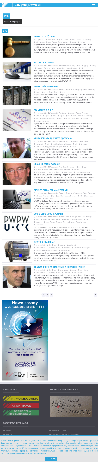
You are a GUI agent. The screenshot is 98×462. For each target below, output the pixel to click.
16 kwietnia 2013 (40, 167)
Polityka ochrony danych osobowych (65, 434)
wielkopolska (67, 172)
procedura (85, 118)
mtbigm (62, 113)
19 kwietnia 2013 (40, 113)
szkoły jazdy (64, 141)
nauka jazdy (39, 144)
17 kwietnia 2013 (40, 141)
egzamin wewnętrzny (47, 118)
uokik (59, 222)
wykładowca (39, 147)
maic (42, 42)
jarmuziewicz (83, 270)
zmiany (93, 65)
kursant (37, 250)
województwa (64, 250)
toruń (62, 92)
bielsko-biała (48, 198)
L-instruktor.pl (10, 21)
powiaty (81, 42)
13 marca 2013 (39, 245)
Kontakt (7, 430)
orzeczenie (76, 248)
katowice (39, 68)
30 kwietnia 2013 (40, 65)
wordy (67, 169)
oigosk (46, 116)
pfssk (53, 116)
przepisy (37, 116)
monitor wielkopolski (82, 172)
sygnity (85, 65)
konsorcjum (88, 196)
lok (68, 116)
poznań (37, 169)
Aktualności (51, 39)
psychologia (71, 245)
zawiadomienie (69, 222)
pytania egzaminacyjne (53, 147)
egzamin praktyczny (41, 121)
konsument (38, 225)
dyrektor (37, 198)
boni (48, 42)
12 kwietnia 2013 (40, 217)
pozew (73, 42)
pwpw (47, 68)
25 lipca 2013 (39, 39)
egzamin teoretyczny (71, 118)
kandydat (86, 248)
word (62, 89)
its (78, 65)
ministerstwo (63, 270)
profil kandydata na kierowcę (80, 39)
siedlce (73, 147)
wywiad (75, 169)
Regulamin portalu (57, 430)
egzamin (71, 113)
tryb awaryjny (63, 42)
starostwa (83, 144)
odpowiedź (64, 217)
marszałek (58, 169)
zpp (54, 42)
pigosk (61, 116)
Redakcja (7, 434)
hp (53, 68)
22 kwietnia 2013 (40, 89)
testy (65, 147)
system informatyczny (67, 65)
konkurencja (81, 222)
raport (60, 118)
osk (78, 113)
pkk (18, 21)
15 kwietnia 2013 (40, 193)
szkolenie (83, 141)
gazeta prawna (63, 39)
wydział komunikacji (49, 250)
